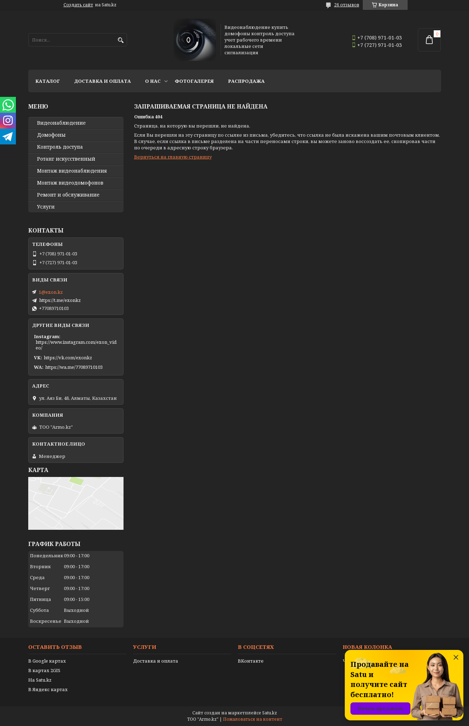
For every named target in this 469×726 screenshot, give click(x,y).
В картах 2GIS (44, 670)
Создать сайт (78, 4)
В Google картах (47, 661)
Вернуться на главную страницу (173, 157)
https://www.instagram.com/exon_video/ (76, 344)
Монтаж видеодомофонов (70, 183)
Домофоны (51, 135)
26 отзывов (346, 5)
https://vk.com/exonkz (68, 357)
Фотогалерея (194, 81)
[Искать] (121, 40)
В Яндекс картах (48, 689)
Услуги (46, 207)
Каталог (47, 81)
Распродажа (246, 81)
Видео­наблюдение (61, 123)
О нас (153, 81)
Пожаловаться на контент (252, 719)
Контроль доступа (60, 147)
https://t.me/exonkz (60, 300)
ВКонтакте (251, 661)
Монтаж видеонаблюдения (72, 171)
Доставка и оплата (102, 81)
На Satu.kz (40, 680)
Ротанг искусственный (66, 159)
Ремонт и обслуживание (68, 195)
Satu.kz (269, 713)
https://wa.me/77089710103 (74, 367)
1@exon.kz (51, 292)
